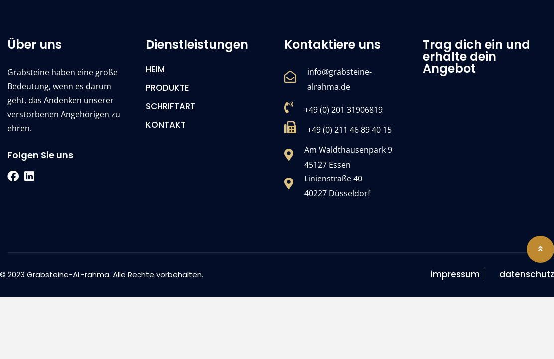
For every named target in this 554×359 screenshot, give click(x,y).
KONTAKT (166, 125)
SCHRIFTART (170, 106)
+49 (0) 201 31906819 (343, 109)
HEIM (155, 69)
